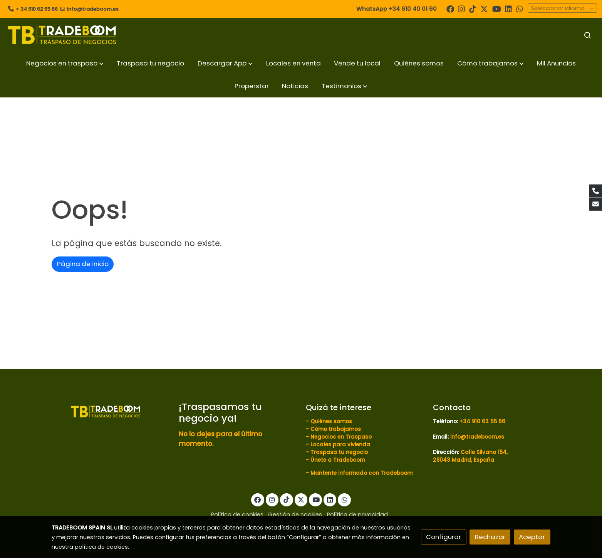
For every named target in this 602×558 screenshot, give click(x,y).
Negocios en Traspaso (340, 437)
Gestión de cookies (295, 514)
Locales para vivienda (340, 444)
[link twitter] (484, 8)
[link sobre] (110, 411)
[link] (62, 34)
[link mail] (595, 204)
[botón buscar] (587, 35)
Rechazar (490, 536)
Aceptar (532, 536)
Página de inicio (83, 263)
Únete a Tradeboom (337, 460)
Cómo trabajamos (335, 429)
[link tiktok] (472, 8)
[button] (65, 63)
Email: (441, 437)
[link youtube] (496, 8)
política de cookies (101, 547)
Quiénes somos (331, 421)
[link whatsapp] (519, 8)
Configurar (443, 536)
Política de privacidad (357, 514)
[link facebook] (450, 8)
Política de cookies (237, 514)
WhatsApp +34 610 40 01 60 (396, 9)
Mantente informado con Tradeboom (361, 473)
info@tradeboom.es (93, 9)
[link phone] (595, 191)
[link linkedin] (508, 8)
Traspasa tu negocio (339, 452)
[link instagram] (461, 8)
